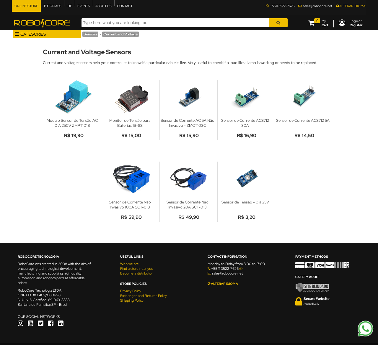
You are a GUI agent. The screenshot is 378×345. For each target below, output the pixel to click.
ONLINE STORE (26, 6)
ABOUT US (103, 6)
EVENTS (83, 6)
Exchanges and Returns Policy (143, 295)
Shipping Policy (132, 300)
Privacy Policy (130, 291)
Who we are (129, 264)
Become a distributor (136, 273)
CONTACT (125, 6)
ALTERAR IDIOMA (350, 6)
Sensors (90, 34)
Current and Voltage (120, 34)
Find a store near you (136, 268)
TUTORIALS (52, 6)
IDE (69, 6)
